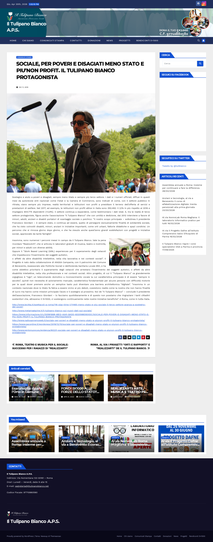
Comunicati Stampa (52, 40)
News (109, 40)
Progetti (124, 40)
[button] (199, 40)
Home (13, 40)
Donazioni (94, 40)
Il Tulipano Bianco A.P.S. (33, 521)
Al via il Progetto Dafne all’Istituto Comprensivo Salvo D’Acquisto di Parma (180, 233)
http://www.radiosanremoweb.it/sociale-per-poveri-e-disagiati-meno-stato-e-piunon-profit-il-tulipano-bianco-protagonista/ (78, 320)
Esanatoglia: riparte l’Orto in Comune (27, 390)
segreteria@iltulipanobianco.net (32, 486)
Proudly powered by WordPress (20, 536)
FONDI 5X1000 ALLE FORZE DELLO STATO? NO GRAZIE (79, 391)
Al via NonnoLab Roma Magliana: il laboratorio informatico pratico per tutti (181, 220)
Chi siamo (28, 40)
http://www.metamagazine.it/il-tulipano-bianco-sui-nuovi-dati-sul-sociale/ (52, 310)
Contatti (76, 40)
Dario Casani (35, 397)
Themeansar (55, 536)
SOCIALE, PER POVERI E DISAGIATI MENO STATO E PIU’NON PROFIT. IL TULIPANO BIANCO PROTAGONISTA (80, 70)
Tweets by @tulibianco (174, 166)
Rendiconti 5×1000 (147, 40)
